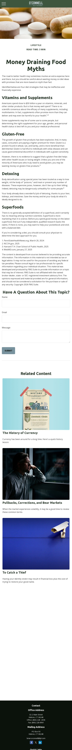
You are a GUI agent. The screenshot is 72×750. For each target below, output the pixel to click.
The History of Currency (20, 433)
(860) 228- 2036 (39, 720)
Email (4, 312)
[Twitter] (35, 742)
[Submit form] (8, 350)
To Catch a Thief (14, 572)
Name (4, 297)
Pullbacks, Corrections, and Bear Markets (32, 502)
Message (6, 327)
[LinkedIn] (40, 742)
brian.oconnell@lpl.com (36, 738)
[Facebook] (31, 742)
